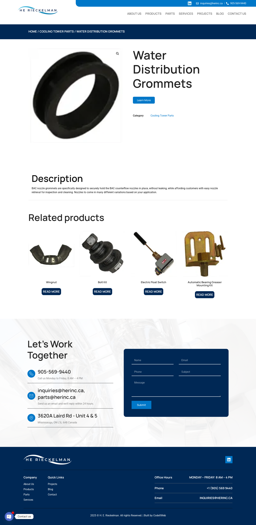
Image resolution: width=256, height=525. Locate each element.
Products (153, 14)
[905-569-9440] (31, 374)
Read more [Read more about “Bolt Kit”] (102, 291)
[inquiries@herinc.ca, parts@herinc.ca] (31, 396)
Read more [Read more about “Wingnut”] (51, 291)
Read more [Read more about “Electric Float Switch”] (153, 291)
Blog (220, 14)
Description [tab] (44, 165)
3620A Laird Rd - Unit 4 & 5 (67, 415)
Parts (170, 14)
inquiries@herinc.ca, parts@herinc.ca (61, 393)
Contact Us (237, 14)
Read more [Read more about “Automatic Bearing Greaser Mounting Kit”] (204, 295)
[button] (117, 54)
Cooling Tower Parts (57, 31)
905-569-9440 (54, 371)
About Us (134, 14)
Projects (204, 14)
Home (32, 31)
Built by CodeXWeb (155, 515)
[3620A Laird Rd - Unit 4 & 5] (31, 418)
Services (186, 14)
